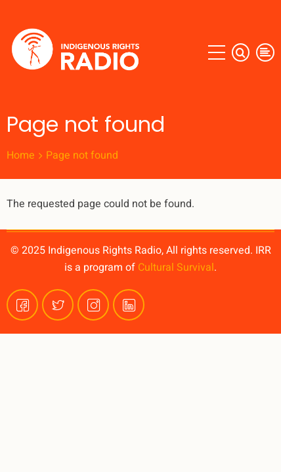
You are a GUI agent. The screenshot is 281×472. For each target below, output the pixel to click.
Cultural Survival (176, 267)
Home (21, 155)
